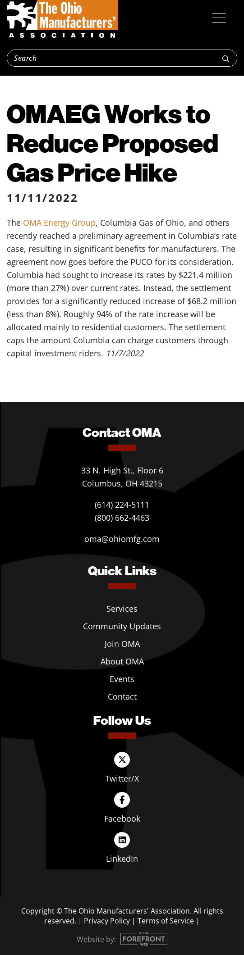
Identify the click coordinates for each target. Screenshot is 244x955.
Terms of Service (166, 921)
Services (122, 608)
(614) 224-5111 (122, 504)
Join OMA (122, 643)
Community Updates (122, 626)
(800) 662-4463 (122, 517)
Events (122, 678)
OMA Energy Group (59, 222)
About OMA (122, 661)
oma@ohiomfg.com (122, 538)
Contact (122, 696)
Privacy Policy (107, 921)
